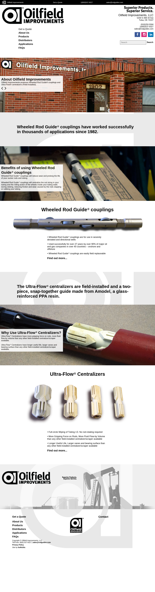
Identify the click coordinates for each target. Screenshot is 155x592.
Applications (26, 44)
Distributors (25, 40)
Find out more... (57, 258)
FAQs (22, 47)
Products (24, 36)
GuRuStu (21, 547)
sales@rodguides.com (42, 542)
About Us (24, 32)
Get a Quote (25, 29)
